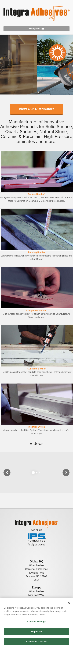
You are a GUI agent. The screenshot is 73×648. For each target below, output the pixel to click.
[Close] (69, 603)
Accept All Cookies (36, 641)
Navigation (34, 28)
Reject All (36, 631)
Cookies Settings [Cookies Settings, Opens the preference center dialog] (36, 621)
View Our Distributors (36, 109)
